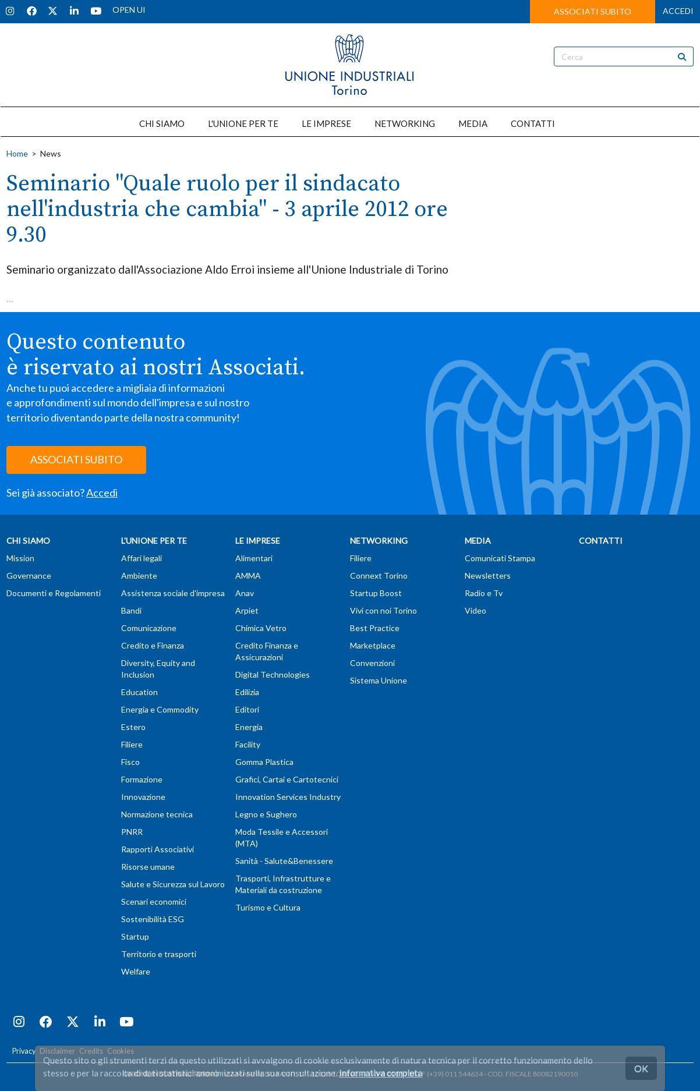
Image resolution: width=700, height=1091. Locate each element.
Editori (247, 709)
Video (475, 610)
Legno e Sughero (266, 814)
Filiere (132, 744)
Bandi (131, 610)
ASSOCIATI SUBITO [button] (592, 11)
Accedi (102, 492)
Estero (133, 727)
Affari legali (141, 558)
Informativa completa (380, 1073)
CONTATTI (533, 123)
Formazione (141, 779)
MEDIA (472, 123)
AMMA (248, 575)
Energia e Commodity (160, 709)
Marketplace (372, 645)
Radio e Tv (484, 593)
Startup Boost (376, 593)
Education (139, 692)
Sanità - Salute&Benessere (284, 861)
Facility (247, 744)
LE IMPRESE (326, 123)
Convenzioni (372, 663)
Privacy (24, 1051)
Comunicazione (148, 628)
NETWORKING (404, 123)
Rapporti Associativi (157, 849)
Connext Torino (379, 575)
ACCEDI (678, 11)
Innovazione (143, 797)
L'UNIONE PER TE (243, 123)
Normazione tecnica (157, 814)
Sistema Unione (378, 680)
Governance (28, 575)
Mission (20, 558)
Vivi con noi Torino (383, 610)
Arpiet (247, 610)
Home (17, 153)
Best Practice (375, 628)
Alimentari (254, 558)
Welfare (135, 971)
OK (641, 1068)
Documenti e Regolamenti (53, 593)
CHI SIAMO (162, 123)
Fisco (130, 762)
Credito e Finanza (152, 645)
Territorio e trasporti (158, 954)
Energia (249, 727)
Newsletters (488, 575)
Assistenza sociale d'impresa (173, 593)
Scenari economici (153, 901)
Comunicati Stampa (500, 558)
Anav (244, 593)
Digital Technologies (272, 674)
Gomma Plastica (264, 762)
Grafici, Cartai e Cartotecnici (286, 779)
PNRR (132, 832)
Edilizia (247, 692)
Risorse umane (148, 867)
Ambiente (139, 575)
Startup (135, 936)
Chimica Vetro (261, 628)
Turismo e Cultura (267, 907)
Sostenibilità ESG (152, 919)
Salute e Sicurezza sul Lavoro (173, 884)
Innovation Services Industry (288, 797)
